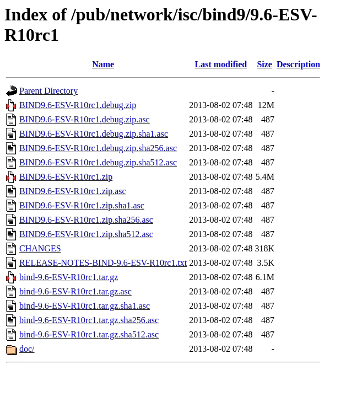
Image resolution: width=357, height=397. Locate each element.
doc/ (27, 348)
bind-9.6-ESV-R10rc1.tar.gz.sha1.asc (84, 305)
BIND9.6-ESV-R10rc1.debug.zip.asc (84, 119)
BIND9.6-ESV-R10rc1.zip (65, 176)
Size (264, 64)
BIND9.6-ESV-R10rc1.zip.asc (72, 191)
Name (103, 64)
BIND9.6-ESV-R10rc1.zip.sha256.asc (86, 219)
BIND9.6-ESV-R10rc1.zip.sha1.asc (81, 205)
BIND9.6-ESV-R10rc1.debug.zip (77, 105)
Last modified (221, 64)
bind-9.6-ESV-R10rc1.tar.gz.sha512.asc (89, 334)
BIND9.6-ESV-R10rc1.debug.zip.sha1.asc (93, 133)
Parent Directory (48, 90)
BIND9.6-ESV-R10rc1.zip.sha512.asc (86, 234)
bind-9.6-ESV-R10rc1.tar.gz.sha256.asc (89, 320)
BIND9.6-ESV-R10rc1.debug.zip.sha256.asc (98, 148)
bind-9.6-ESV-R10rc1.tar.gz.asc (75, 291)
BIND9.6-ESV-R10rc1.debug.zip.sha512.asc (98, 162)
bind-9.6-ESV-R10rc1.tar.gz (68, 277)
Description (298, 64)
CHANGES (40, 248)
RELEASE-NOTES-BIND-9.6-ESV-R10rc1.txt (103, 262)
